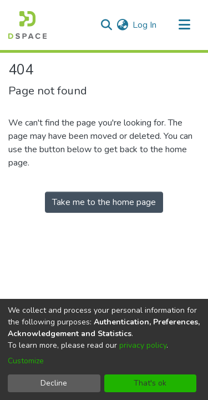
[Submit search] (106, 25)
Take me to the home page (104, 202)
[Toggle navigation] (184, 25)
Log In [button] (145, 25)
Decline (53, 383)
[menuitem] (122, 25)
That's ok (150, 383)
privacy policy (142, 345)
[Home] (27, 25)
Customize (26, 361)
